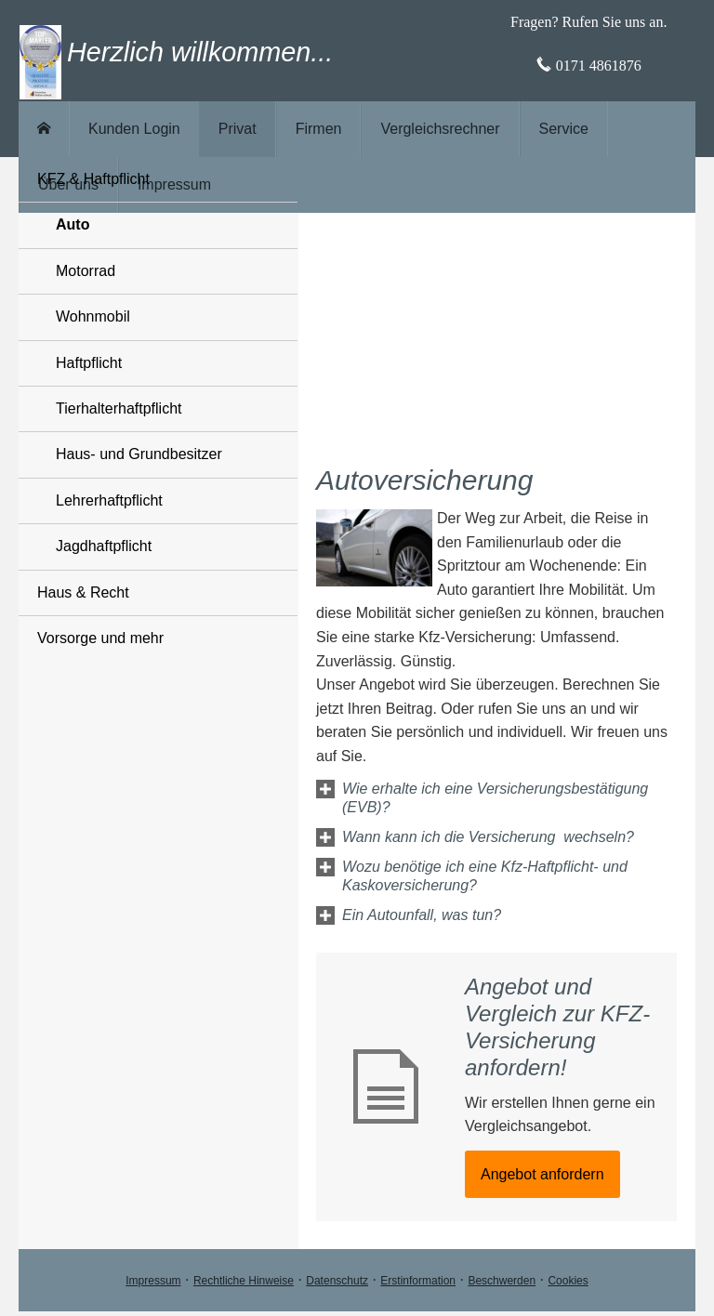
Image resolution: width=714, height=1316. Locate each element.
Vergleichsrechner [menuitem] (439, 129)
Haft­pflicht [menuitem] (89, 363)
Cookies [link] (568, 1280)
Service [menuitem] (563, 129)
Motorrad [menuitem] (85, 271)
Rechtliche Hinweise (243, 1280)
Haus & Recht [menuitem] (83, 592)
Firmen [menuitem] (319, 129)
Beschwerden (502, 1280)
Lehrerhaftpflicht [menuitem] (109, 500)
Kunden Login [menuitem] (134, 129)
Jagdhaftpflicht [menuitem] (104, 546)
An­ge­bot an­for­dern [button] (542, 1174)
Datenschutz (337, 1280)
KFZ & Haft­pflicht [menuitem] (93, 179)
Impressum (153, 1280)
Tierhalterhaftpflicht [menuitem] (118, 408)
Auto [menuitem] (72, 224)
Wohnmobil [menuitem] (93, 316)
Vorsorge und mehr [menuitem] (100, 638)
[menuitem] (44, 129)
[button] (508, 807)
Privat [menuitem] (237, 129)
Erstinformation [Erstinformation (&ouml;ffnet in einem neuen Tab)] (418, 1280)
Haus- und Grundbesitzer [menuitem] (139, 454)
